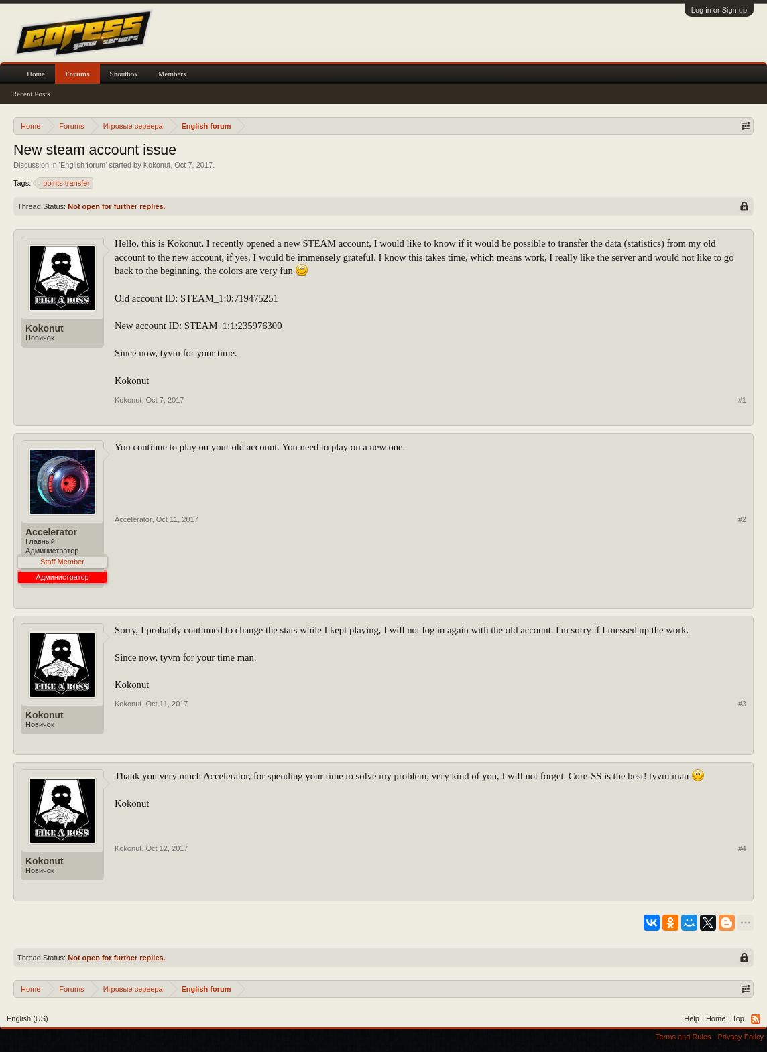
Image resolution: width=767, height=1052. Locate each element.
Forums (77, 74)
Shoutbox (124, 74)
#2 (742, 519)
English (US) (27, 1018)
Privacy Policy (741, 1037)
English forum (82, 165)
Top (738, 1018)
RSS (755, 1019)
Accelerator (51, 532)
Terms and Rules (683, 1037)
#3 (742, 704)
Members (172, 74)
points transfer (64, 183)
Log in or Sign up (719, 10)
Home (36, 74)
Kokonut (156, 165)
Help (691, 1018)
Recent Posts (31, 94)
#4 (742, 848)
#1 (742, 400)
